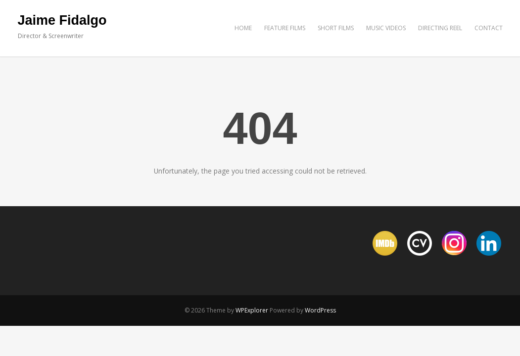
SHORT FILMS (336, 28)
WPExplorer (252, 310)
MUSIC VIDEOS (386, 28)
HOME (243, 28)
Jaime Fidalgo (62, 20)
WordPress (320, 310)
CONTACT (488, 28)
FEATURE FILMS (284, 28)
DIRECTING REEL (440, 28)
